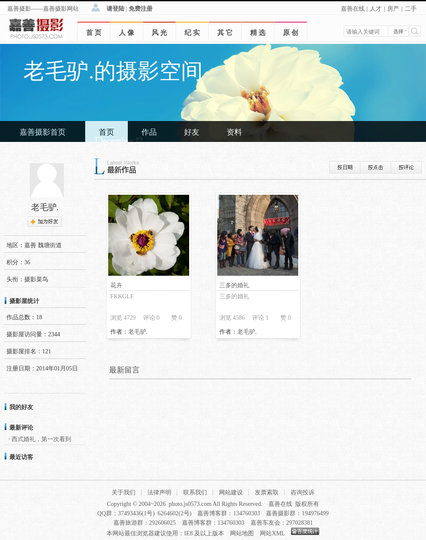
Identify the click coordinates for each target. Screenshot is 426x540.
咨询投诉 (302, 492)
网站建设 (231, 492)
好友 (191, 132)
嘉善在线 (353, 9)
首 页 (93, 32)
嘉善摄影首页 (43, 132)
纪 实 (192, 32)
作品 (149, 132)
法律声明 (159, 492)
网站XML (272, 533)
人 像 (126, 32)
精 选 (257, 32)
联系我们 (195, 492)
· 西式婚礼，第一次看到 (40, 439)
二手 (411, 9)
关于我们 (123, 492)
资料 (234, 132)
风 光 (159, 32)
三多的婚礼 (234, 285)
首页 (106, 132)
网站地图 (242, 533)
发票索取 (267, 492)
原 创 (290, 32)
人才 (376, 9)
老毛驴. (138, 332)
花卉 (116, 285)
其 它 (225, 32)
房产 (393, 9)
